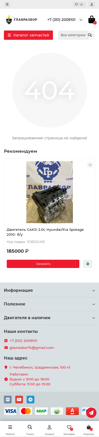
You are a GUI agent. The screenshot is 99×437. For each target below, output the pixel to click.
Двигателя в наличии (49, 317)
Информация (49, 290)
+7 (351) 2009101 (61, 19)
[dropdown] (7, 4)
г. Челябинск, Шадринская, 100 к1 (40, 367)
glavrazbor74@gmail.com (32, 348)
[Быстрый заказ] (87, 264)
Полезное (49, 304)
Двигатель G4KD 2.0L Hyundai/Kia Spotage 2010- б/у (45, 231)
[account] (91, 4)
